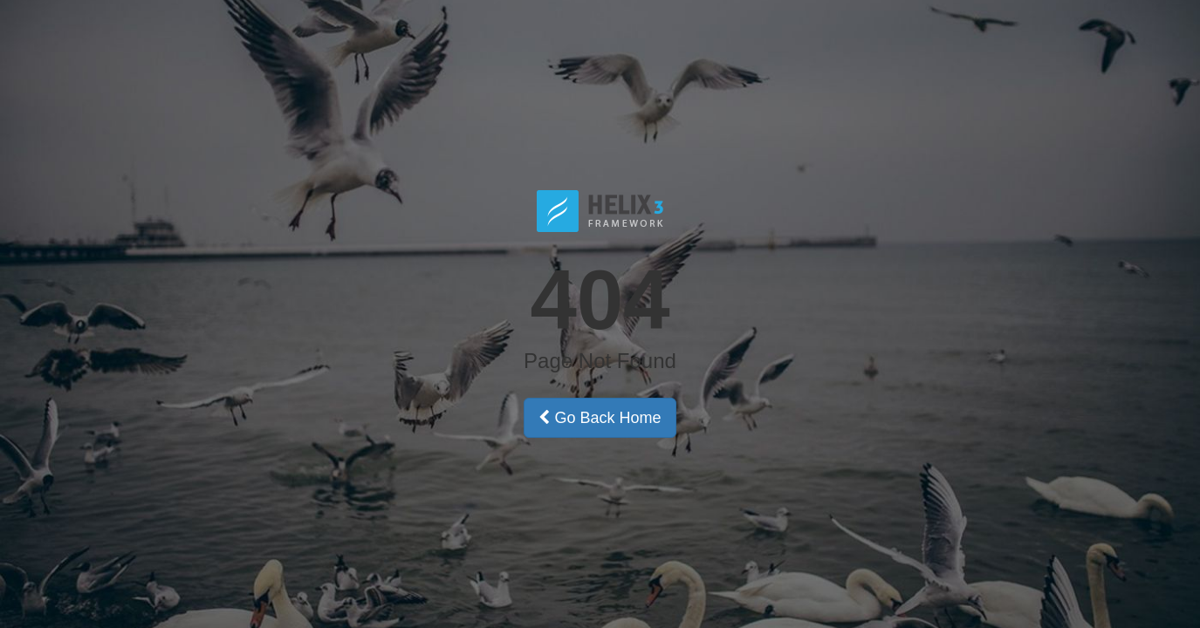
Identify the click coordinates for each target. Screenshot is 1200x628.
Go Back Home (599, 418)
